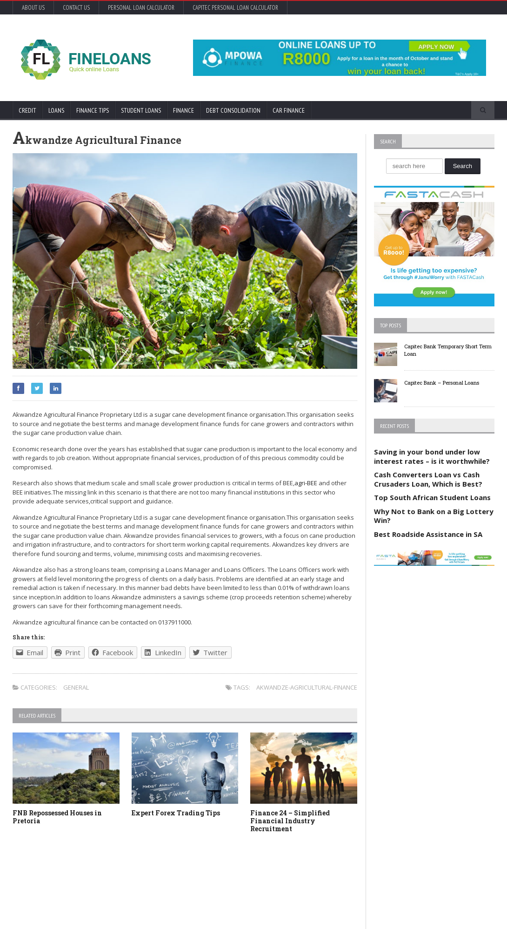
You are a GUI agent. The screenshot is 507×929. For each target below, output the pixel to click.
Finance (183, 110)
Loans (56, 110)
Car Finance (289, 110)
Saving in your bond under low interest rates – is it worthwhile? (432, 456)
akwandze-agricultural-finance (306, 687)
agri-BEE (305, 483)
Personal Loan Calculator (141, 8)
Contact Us (76, 8)
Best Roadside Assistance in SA (428, 534)
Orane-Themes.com (65, 909)
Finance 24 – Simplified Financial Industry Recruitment (290, 820)
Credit (27, 110)
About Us (33, 8)
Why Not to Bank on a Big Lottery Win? (434, 516)
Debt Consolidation (233, 110)
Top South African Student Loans (432, 497)
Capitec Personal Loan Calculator (235, 8)
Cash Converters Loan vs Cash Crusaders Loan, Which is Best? (428, 479)
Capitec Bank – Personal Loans (441, 382)
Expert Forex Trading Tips (176, 812)
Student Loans (141, 110)
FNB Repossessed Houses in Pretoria (57, 816)
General (76, 687)
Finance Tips (92, 110)
